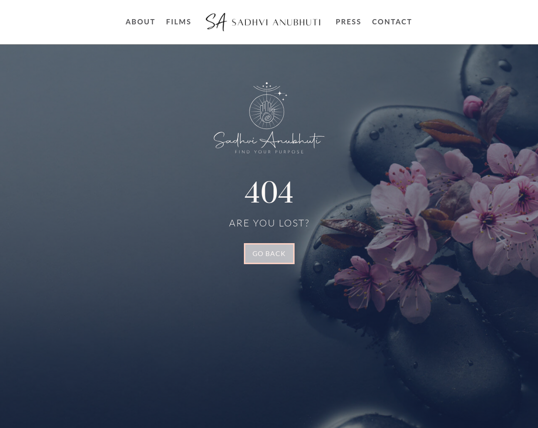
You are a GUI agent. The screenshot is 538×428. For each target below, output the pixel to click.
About (141, 21)
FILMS (178, 21)
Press (349, 21)
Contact (392, 21)
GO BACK (269, 253)
